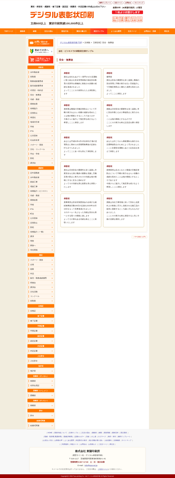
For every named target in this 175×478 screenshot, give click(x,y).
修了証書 (34, 321)
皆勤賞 (33, 77)
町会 (32, 214)
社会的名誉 (34, 140)
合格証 (33, 311)
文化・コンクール (37, 149)
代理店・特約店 (36, 90)
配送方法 (64, 31)
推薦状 (33, 381)
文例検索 (117, 440)
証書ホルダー (79, 436)
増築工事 (34, 186)
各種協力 (34, 108)
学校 (32, 127)
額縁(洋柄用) (68, 436)
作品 (32, 273)
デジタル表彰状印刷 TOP (71, 43)
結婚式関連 (34, 425)
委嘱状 (33, 395)
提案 (32, 269)
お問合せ (128, 3)
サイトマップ (139, 3)
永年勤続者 (34, 72)
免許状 (33, 371)
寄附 (32, 241)
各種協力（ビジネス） (39, 191)
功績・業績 (34, 99)
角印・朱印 (112, 436)
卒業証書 (34, 331)
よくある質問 (116, 31)
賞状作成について (60, 433)
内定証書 (34, 351)
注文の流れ (48, 31)
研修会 (33, 283)
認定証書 (34, 341)
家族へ (33, 245)
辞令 (32, 415)
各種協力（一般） (37, 232)
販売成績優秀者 (36, 86)
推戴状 (33, 405)
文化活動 (34, 292)
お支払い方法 (48, 440)
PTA (32, 131)
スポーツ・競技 (36, 145)
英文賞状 (124, 433)
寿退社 (33, 117)
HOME (50, 433)
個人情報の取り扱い (96, 440)
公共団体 (34, 136)
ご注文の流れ (85, 433)
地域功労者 (34, 122)
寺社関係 (34, 250)
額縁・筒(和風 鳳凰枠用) (53, 436)
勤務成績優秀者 (36, 81)
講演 (32, 236)
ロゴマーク (102, 436)
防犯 (32, 158)
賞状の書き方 (81, 31)
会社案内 (108, 440)
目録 (87, 436)
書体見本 (115, 433)
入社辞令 (34, 361)
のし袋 (93, 436)
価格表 (22, 31)
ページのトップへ (140, 237)
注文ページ (118, 3)
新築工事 (34, 182)
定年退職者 (34, 173)
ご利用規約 (65, 444)
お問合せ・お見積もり (88, 444)
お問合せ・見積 (150, 31)
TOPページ (8, 31)
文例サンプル (74, 433)
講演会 (33, 163)
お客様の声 (58, 440)
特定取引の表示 (81, 440)
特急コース (74, 444)
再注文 (166, 31)
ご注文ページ (103, 444)
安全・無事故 (35, 95)
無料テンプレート (105, 3)
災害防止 (34, 113)
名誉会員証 (34, 385)
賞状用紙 (107, 433)
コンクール (34, 296)
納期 (34, 31)
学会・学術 (34, 154)
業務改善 (34, 104)
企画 (32, 264)
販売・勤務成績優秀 (38, 278)
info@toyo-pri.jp (91, 465)
